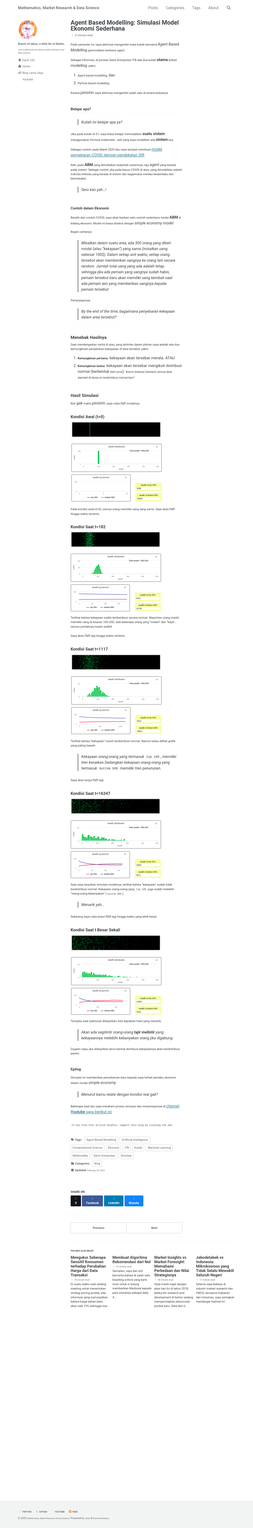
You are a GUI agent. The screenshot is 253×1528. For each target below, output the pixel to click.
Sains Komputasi (104, 1322)
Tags (194, 8)
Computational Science (87, 1314)
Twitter (26, 1511)
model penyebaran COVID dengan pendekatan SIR (113, 179)
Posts (151, 8)
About (211, 8)
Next (154, 1392)
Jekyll (101, 1518)
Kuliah (138, 1314)
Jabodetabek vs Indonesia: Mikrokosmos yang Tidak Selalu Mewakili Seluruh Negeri (215, 1435)
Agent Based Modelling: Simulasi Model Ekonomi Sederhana (125, 25)
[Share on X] (77, 1365)
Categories (173, 8)
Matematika (80, 1322)
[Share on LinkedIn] (118, 1365)
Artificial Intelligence (135, 1306)
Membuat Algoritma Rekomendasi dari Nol (131, 1428)
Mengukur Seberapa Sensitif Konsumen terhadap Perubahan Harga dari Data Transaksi (88, 1435)
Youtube (67, 1511)
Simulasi (126, 1322)
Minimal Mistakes (118, 1518)
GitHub (45, 1511)
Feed (82, 1511)
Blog (97, 1330)
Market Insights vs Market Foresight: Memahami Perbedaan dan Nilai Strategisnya (171, 1435)
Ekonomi (113, 1314)
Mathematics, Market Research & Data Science (58, 8)
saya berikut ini (129, 1269)
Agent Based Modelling (101, 1306)
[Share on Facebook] (95, 1365)
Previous (98, 1392)
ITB (127, 1314)
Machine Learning (159, 1314)
